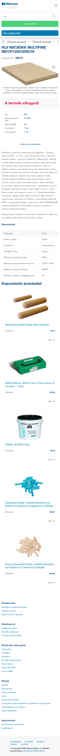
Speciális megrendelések (11, 660)
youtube (24, 744)
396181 (52, 512)
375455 (52, 392)
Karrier (4, 696)
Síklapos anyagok (16, 41)
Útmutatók (6, 653)
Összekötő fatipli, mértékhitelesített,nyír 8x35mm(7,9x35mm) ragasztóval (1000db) (29, 504)
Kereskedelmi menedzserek (13, 724)
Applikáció (6, 656)
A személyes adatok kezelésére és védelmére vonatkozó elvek (26, 703)
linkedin (13, 744)
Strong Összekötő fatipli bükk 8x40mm (27, 324)
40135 (52, 450)
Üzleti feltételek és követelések (13, 707)
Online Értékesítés (9, 667)
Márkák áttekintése (9, 711)
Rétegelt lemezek (42, 41)
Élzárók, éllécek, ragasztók (12, 614)
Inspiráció (29, 741)
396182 (52, 573)
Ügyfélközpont (7, 728)
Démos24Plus (30, 23)
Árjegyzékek (6, 649)
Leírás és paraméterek (38, 144)
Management (7, 689)
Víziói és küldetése (9, 692)
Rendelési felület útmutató (12, 635)
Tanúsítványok (7, 664)
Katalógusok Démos (9, 628)
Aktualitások (15, 741)
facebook (40, 741)
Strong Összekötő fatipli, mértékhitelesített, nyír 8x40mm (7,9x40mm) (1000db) (29, 566)
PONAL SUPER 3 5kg (17, 444)
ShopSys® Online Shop (34, 750)
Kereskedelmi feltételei (10, 700)
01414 (52, 331)
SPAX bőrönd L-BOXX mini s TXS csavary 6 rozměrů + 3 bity (29, 384)
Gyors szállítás (7, 671)
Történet (5, 685)
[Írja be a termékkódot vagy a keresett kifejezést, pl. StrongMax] (30, 16)
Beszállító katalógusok (10, 632)
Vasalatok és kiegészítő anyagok (14, 607)
